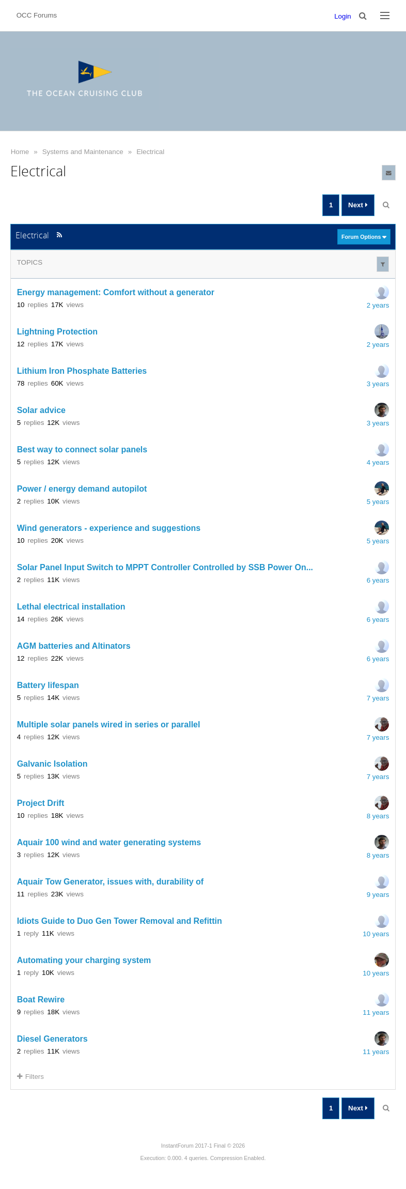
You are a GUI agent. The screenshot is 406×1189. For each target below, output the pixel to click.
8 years (378, 816)
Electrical (150, 152)
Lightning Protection (57, 331)
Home (20, 152)
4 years (378, 462)
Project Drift (41, 803)
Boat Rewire (41, 999)
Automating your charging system (84, 960)
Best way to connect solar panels (82, 449)
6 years (378, 580)
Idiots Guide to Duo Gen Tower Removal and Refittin (119, 921)
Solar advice (41, 410)
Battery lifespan (48, 685)
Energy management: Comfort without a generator (115, 292)
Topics (29, 262)
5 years (378, 502)
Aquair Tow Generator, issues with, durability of (110, 881)
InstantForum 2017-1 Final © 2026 (203, 1145)
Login (342, 16)
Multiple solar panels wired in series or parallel (108, 724)
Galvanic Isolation (52, 763)
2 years (378, 305)
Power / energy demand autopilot (82, 488)
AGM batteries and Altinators (74, 646)
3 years (378, 384)
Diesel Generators (52, 1038)
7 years (378, 698)
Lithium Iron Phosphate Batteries (82, 371)
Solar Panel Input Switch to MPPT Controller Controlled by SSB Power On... (165, 567)
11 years (376, 1012)
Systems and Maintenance (82, 152)
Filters (30, 1076)
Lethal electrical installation (71, 606)
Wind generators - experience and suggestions (109, 528)
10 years (376, 934)
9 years (378, 894)
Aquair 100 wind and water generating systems (109, 842)
